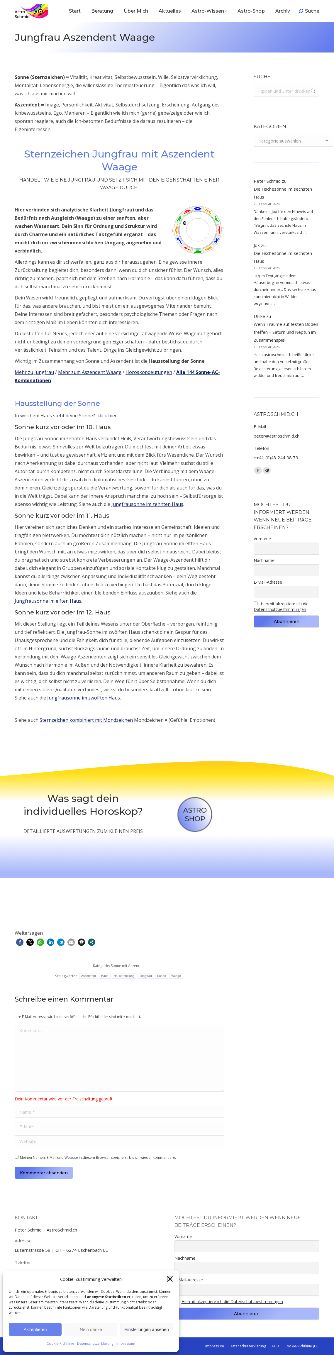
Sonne (161, 976)
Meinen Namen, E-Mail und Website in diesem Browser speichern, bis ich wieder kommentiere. (98, 1157)
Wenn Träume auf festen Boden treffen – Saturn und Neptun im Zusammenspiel (286, 332)
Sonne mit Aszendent (128, 965)
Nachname (264, 560)
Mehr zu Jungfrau (34, 372)
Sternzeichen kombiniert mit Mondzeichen (86, 720)
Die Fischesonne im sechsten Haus (283, 193)
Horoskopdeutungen (149, 372)
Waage (176, 976)
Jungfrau (146, 976)
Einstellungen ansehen (146, 1329)
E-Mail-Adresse (268, 582)
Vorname (262, 538)
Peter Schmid (267, 181)
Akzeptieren (35, 1329)
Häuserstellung (124, 976)
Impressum (125, 1343)
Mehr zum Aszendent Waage (89, 372)
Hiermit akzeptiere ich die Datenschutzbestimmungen (281, 606)
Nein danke (91, 1329)
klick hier (107, 415)
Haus (104, 976)
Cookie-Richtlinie (60, 1343)
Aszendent (88, 976)
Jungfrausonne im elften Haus (48, 601)
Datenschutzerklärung (95, 1343)
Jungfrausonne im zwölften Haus (83, 698)
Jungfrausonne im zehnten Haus (147, 504)
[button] (170, 1279)
